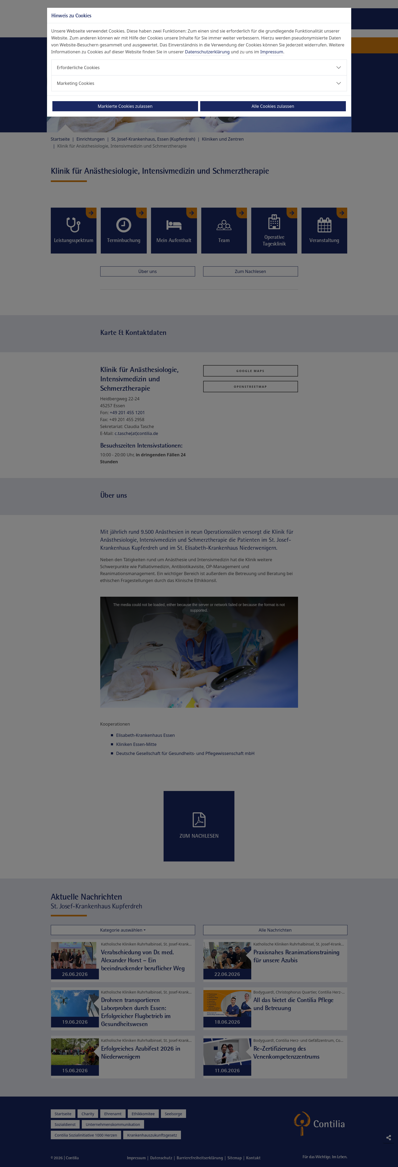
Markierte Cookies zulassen (125, 106)
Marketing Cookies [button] (75, 83)
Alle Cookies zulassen (273, 106)
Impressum (271, 52)
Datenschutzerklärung (207, 52)
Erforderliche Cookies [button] (78, 67)
